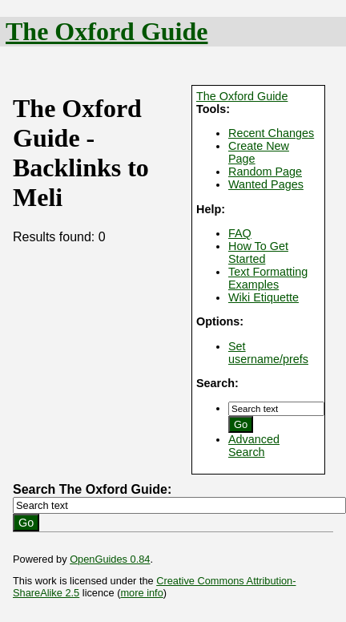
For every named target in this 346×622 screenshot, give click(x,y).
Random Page (265, 171)
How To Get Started (258, 252)
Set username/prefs (268, 353)
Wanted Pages (266, 184)
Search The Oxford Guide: (92, 489)
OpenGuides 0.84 (110, 559)
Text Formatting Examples (268, 278)
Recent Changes (271, 133)
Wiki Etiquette (263, 297)
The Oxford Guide (106, 31)
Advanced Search (254, 445)
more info (141, 593)
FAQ (239, 233)
